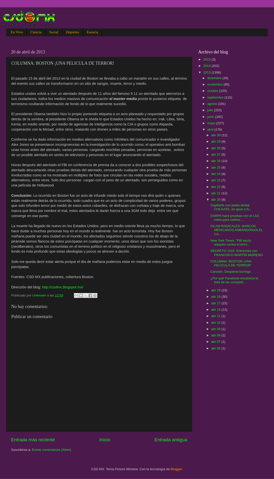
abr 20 (216, 199)
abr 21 (216, 193)
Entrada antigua (171, 439)
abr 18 (216, 296)
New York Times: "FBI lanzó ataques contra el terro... (230, 242)
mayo (211, 123)
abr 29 (216, 141)
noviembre (215, 84)
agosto (212, 104)
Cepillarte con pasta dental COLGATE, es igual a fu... (231, 207)
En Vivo (17, 32)
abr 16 (216, 309)
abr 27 (216, 154)
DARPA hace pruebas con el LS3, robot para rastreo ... (235, 217)
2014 (207, 66)
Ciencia (36, 32)
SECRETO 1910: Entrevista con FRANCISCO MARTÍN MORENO (236, 253)
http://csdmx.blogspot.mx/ (62, 287)
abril (210, 129)
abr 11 (216, 316)
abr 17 (216, 303)
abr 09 (216, 329)
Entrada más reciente (33, 439)
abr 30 (216, 135)
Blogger (176, 469)
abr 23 (216, 180)
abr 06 (216, 348)
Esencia (92, 32)
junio (211, 117)
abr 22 (216, 187)
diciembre (214, 78)
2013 (207, 72)
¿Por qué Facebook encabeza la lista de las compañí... (234, 280)
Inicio (104, 439)
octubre (213, 91)
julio (210, 110)
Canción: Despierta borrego (230, 271)
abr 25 (216, 167)
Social (53, 32)
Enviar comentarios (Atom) (51, 450)
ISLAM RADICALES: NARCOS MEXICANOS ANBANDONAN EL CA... (236, 230)
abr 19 (216, 290)
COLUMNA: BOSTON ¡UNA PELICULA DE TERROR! (230, 263)
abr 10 (216, 322)
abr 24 (216, 174)
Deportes (72, 32)
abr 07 (216, 342)
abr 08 (216, 335)
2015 (207, 59)
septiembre (216, 97)
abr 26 (216, 161)
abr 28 (216, 148)
